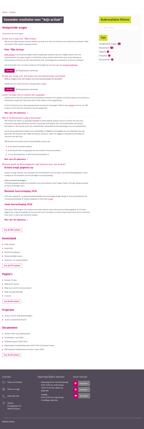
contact (71, 105)
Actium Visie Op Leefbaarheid (17, 334)
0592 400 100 (13, 396)
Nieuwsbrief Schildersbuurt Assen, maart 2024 (24, 349)
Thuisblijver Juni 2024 (13, 338)
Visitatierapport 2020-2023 (16, 342)
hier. (51, 199)
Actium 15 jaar (10, 280)
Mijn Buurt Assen (11, 284)
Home (4, 12)
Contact (7, 296)
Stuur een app (13, 389)
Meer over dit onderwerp (15, 113)
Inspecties (8, 248)
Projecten (103, 56)
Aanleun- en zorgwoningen (16, 260)
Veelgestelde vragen (108, 44)
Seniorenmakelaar (12, 252)
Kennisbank (104, 48)
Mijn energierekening (13, 292)
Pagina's (102, 52)
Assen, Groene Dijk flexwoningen (18, 316)
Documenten (104, 60)
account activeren (70, 65)
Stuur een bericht (14, 382)
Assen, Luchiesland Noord (15, 320)
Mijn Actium (9, 55)
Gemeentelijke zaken (13, 256)
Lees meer (9, 70)
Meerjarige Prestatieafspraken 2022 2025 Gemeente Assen (29, 345)
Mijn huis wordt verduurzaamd (17, 288)
